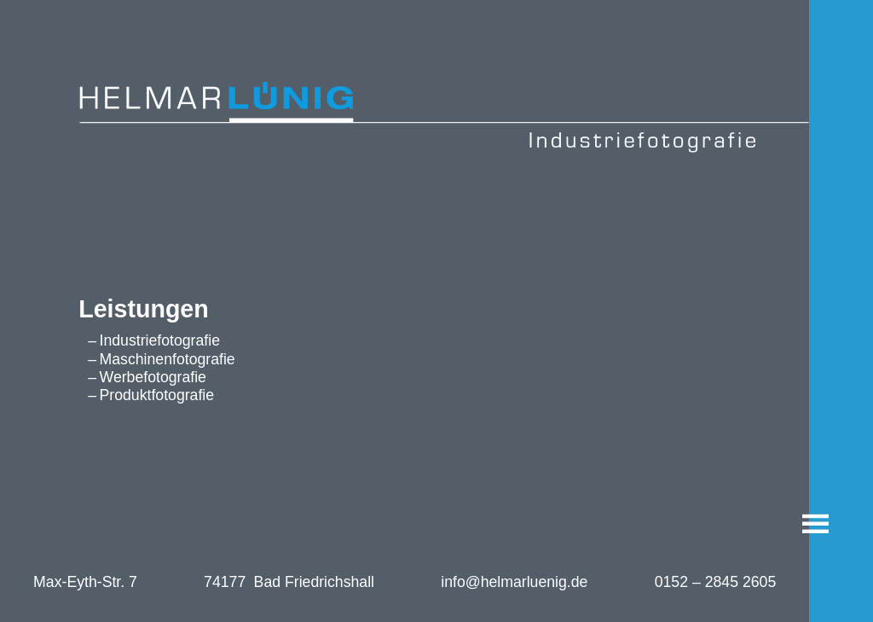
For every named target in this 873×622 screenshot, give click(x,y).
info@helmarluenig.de (514, 581)
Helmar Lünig (45, 87)
